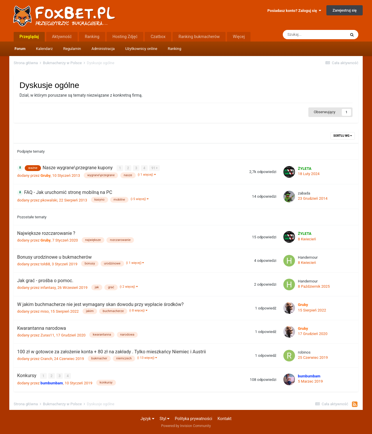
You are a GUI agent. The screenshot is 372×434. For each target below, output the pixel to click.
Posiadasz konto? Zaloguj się (294, 10)
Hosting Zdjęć (125, 36)
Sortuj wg (342, 135)
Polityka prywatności (193, 418)
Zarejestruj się (344, 10)
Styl (164, 418)
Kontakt (224, 418)
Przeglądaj (29, 36)
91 (154, 168)
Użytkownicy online (141, 48)
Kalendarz (44, 48)
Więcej (239, 36)
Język (147, 418)
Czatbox (158, 36)
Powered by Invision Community (186, 426)
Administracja (103, 48)
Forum (20, 48)
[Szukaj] (314, 34)
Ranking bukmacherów (199, 36)
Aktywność (62, 36)
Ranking (174, 48)
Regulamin (72, 48)
